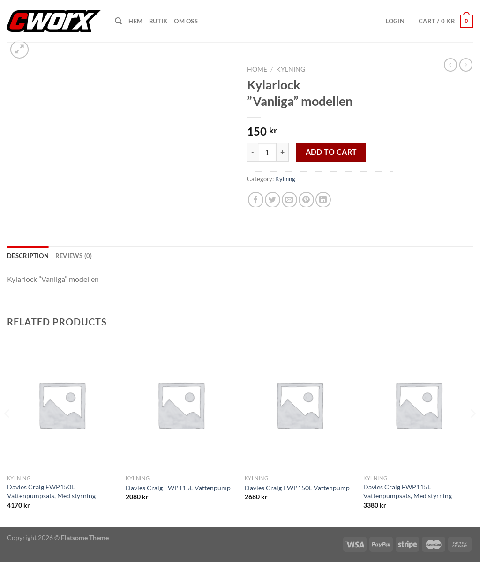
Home (257, 69)
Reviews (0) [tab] (73, 255)
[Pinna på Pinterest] (306, 199)
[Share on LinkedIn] (323, 199)
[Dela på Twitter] (272, 199)
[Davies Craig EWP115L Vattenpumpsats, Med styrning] (418, 404)
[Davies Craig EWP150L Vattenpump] (299, 404)
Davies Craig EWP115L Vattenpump (178, 488)
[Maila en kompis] (289, 199)
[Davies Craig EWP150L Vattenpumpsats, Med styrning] (62, 404)
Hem (135, 21)
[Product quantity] (267, 152)
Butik (158, 21)
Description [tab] (28, 255)
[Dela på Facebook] (255, 199)
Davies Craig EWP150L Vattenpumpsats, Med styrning (51, 491)
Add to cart (331, 152)
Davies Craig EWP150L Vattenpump (297, 488)
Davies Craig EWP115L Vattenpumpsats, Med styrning (407, 491)
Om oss (186, 21)
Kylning (290, 69)
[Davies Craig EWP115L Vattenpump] (180, 404)
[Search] (118, 21)
